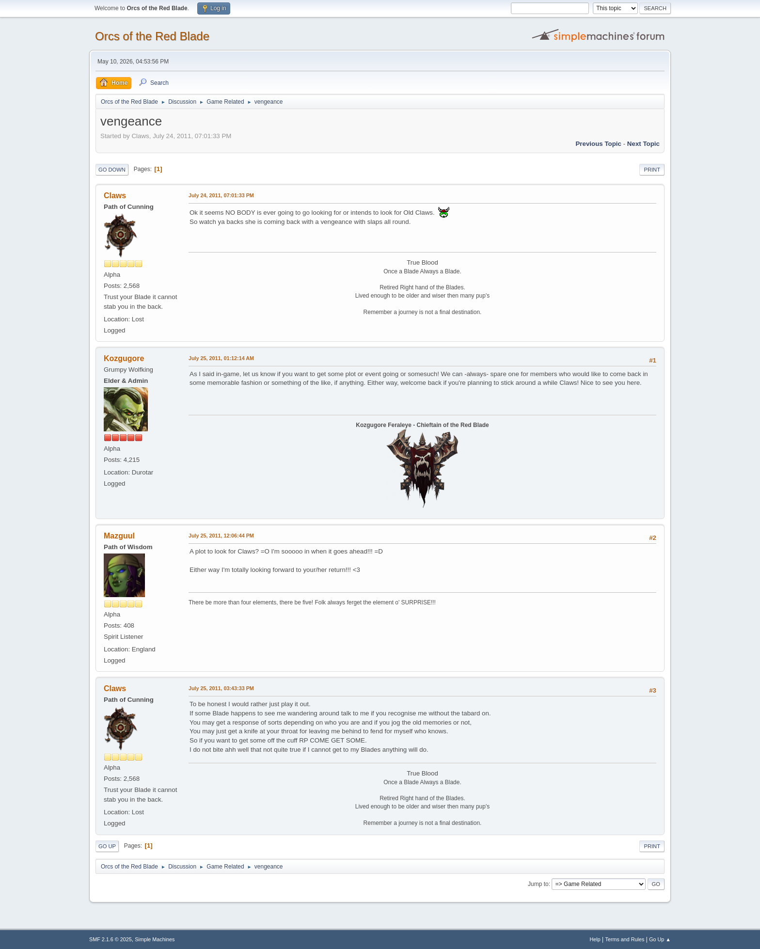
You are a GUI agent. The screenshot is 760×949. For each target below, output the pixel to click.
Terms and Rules (625, 939)
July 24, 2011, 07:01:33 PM (221, 195)
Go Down (112, 170)
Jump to (538, 884)
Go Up (107, 846)
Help (595, 939)
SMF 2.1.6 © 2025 (110, 939)
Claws (115, 195)
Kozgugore (124, 358)
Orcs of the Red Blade (152, 36)
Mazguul (119, 536)
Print (652, 170)
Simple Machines (154, 939)
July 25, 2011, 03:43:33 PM (221, 688)
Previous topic (598, 143)
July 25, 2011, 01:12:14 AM (221, 358)
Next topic (643, 143)
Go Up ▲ (660, 939)
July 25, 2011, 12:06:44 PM (221, 535)
